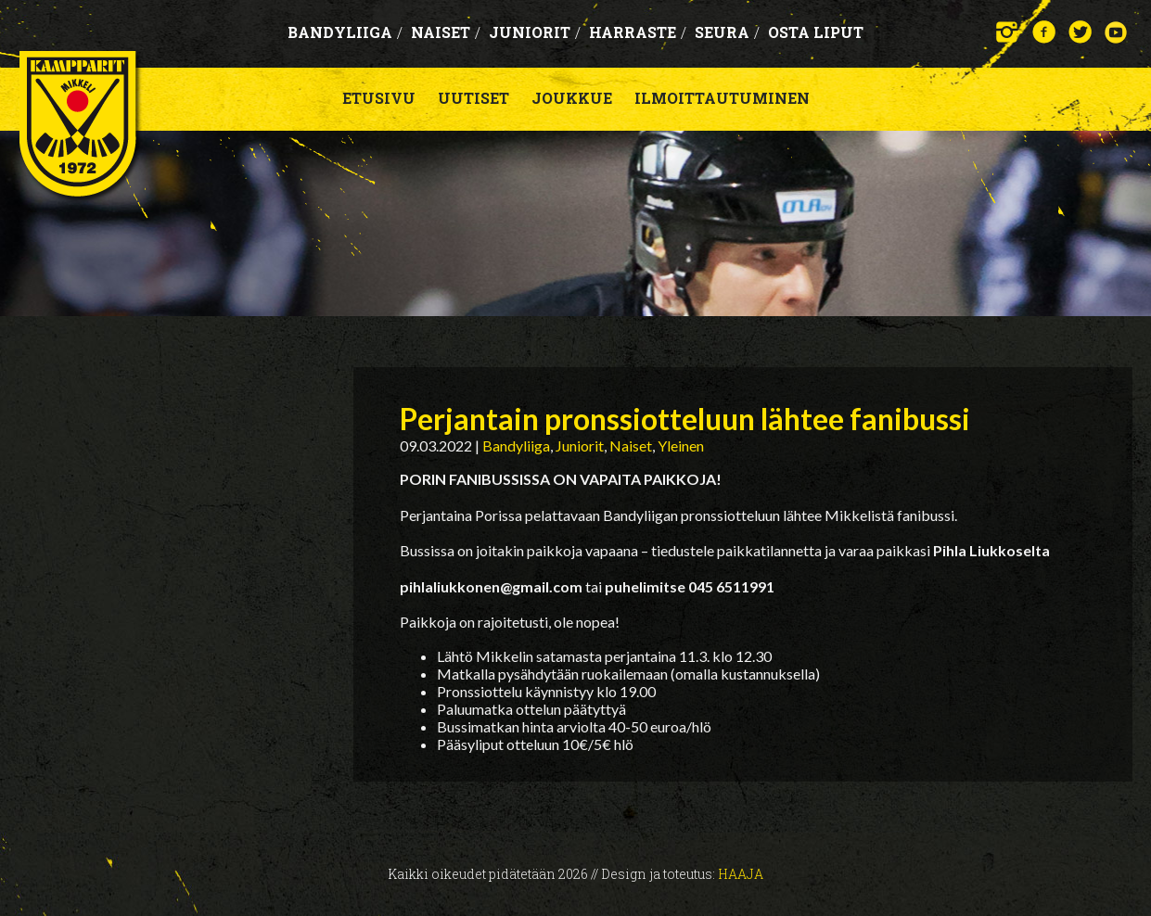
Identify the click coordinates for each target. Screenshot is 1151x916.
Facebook (1043, 32)
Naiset (445, 32)
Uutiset (473, 98)
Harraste (637, 32)
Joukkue (571, 98)
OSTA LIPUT (815, 32)
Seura (727, 32)
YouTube (1116, 32)
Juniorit (535, 32)
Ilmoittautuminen (722, 98)
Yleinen (681, 445)
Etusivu (379, 98)
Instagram (1007, 32)
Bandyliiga (345, 32)
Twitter (1080, 32)
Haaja (740, 874)
